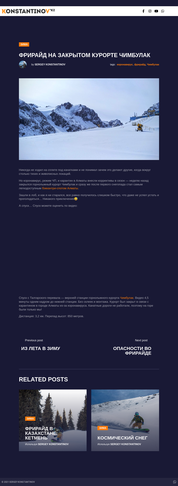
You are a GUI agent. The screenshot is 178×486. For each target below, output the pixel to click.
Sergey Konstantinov (50, 64)
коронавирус (125, 64)
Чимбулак (153, 64)
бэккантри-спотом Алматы (60, 188)
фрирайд (139, 64)
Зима (24, 44)
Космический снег (122, 437)
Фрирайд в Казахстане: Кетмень (41, 433)
